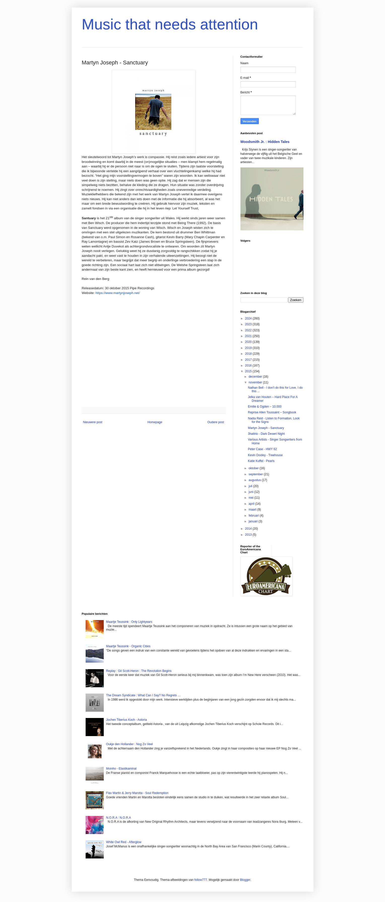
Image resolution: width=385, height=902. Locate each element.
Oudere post (215, 422)
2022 (249, 330)
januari (253, 521)
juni (251, 492)
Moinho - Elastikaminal (121, 768)
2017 (249, 360)
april (252, 504)
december (256, 376)
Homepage (154, 422)
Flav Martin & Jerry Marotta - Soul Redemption (137, 793)
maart (253, 509)
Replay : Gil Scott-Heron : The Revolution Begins (138, 671)
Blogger (245, 880)
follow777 (200, 880)
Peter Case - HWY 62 (262, 449)
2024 (249, 318)
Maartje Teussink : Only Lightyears (129, 622)
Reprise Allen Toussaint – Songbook (272, 412)
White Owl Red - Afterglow (123, 842)
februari (254, 515)
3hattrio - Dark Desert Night (266, 434)
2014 (249, 528)
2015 (249, 371)
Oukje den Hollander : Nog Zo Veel (129, 744)
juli (251, 486)
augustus (255, 480)
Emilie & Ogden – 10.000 (264, 406)
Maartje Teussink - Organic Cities (128, 646)
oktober (254, 468)
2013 (249, 534)
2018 (249, 353)
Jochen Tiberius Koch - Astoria (126, 719)
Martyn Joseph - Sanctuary (266, 428)
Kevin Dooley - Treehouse (265, 455)
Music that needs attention (170, 24)
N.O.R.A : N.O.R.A (118, 817)
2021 (249, 336)
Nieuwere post (92, 422)
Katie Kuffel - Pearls (261, 461)
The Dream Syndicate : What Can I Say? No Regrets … (143, 695)
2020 (249, 342)
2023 (249, 324)
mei (251, 497)
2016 (249, 365)
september (256, 474)
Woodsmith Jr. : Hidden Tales (265, 142)
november (256, 382)
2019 (249, 348)
